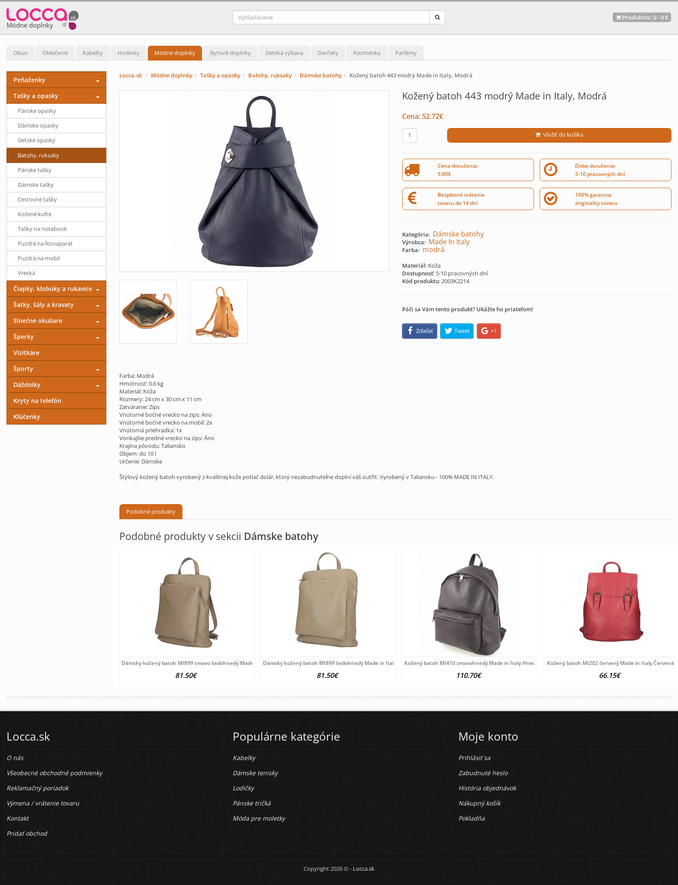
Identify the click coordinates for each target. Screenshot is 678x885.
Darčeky (328, 53)
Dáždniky (27, 384)
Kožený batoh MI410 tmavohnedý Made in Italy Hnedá (471, 663)
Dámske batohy (321, 75)
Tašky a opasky (220, 75)
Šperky (23, 336)
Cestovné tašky (37, 199)
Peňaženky (29, 80)
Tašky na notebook (42, 229)
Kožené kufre (34, 214)
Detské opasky (36, 140)
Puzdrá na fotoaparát (45, 243)
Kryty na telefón (37, 400)
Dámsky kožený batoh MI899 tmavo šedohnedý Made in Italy (197, 663)
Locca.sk (130, 75)
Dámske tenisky (255, 773)
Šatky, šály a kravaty (43, 304)
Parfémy (406, 53)
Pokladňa (471, 818)
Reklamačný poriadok (37, 788)
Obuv (20, 53)
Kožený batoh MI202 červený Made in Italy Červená (610, 663)
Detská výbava (284, 53)
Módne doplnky (174, 53)
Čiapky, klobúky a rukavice (52, 288)
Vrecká (26, 273)
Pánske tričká (252, 803)
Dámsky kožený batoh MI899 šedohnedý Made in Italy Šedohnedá (344, 663)
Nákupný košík (479, 803)
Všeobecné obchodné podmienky (54, 773)
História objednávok (487, 788)
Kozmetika (367, 53)
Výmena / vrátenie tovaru (42, 803)
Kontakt (17, 818)
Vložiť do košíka (559, 134)
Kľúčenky (26, 416)
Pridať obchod (26, 833)
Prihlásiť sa (474, 758)
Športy (23, 368)
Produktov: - (642, 17)
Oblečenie (55, 53)
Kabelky (93, 53)
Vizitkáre (26, 352)
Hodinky (129, 53)
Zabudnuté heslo (483, 773)
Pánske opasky (37, 111)
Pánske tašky (34, 170)
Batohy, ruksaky (270, 75)
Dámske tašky (36, 185)
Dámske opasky (38, 125)
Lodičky (243, 788)
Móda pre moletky (259, 818)
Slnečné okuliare (37, 320)
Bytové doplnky (230, 53)
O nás (14, 758)
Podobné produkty (151, 511)
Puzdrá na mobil (39, 258)
